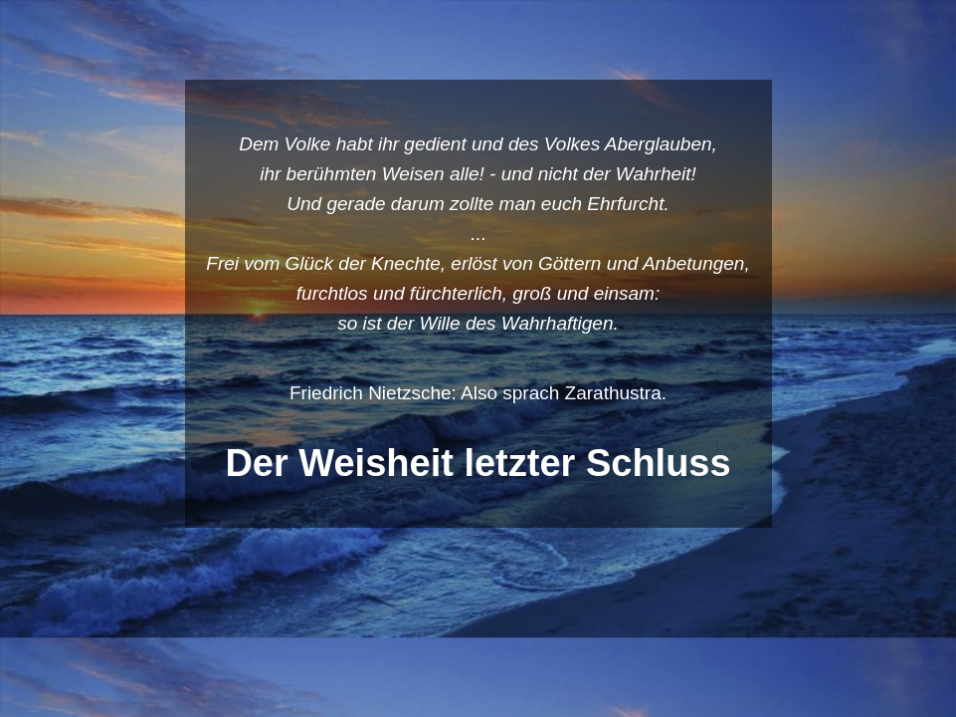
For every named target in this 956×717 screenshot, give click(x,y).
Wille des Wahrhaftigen (517, 323)
